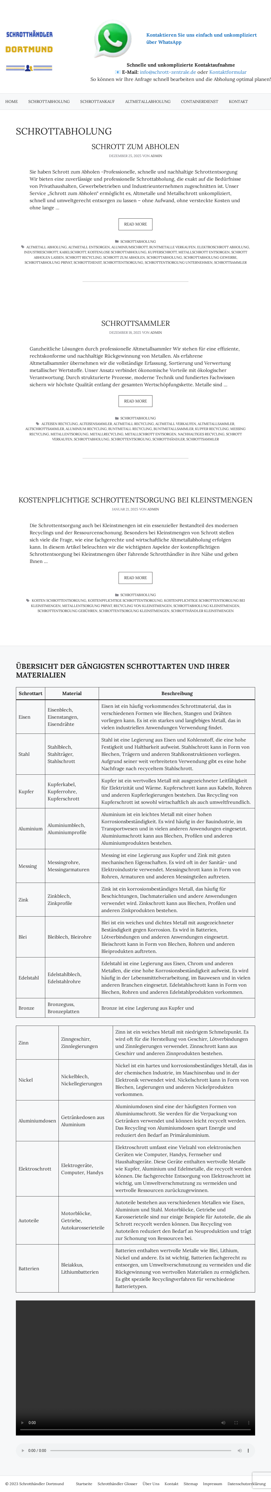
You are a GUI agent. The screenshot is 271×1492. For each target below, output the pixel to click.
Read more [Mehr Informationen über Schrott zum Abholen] (135, 224)
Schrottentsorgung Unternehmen (179, 262)
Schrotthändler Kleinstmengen (202, 611)
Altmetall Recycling (134, 424)
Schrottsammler (230, 262)
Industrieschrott (41, 252)
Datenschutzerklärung (247, 1483)
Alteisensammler (95, 424)
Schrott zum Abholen (135, 146)
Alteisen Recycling (60, 424)
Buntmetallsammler (173, 429)
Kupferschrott (162, 252)
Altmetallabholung (147, 101)
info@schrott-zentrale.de (168, 72)
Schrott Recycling (83, 257)
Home (11, 101)
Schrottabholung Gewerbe (210, 257)
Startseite (84, 1483)
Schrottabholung (49, 101)
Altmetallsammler (216, 424)
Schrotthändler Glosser (117, 1483)
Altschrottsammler (44, 429)
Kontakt (238, 101)
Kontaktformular (228, 72)
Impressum (212, 1483)
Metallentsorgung (69, 434)
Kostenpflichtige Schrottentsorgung (125, 600)
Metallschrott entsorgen (204, 252)
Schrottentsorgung (123, 262)
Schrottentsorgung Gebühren (67, 611)
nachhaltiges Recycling (201, 434)
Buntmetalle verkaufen (172, 247)
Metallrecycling (106, 434)
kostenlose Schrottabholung (117, 252)
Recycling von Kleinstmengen (143, 606)
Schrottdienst (88, 262)
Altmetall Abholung (46, 247)
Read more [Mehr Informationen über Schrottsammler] (135, 401)
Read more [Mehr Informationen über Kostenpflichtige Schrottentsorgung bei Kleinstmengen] (135, 577)
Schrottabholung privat (48, 262)
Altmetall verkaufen (175, 424)
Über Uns (151, 1483)
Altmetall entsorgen (89, 247)
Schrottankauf (97, 101)
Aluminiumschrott (129, 247)
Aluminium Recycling (86, 429)
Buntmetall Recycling (130, 429)
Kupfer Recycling (212, 429)
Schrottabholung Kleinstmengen (206, 606)
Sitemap (191, 1483)
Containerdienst (199, 101)
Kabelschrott (73, 252)
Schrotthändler (168, 439)
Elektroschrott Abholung (223, 247)
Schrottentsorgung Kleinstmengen (134, 611)
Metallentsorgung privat (87, 606)
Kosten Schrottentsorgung (59, 600)
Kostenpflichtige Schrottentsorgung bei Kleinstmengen (136, 499)
